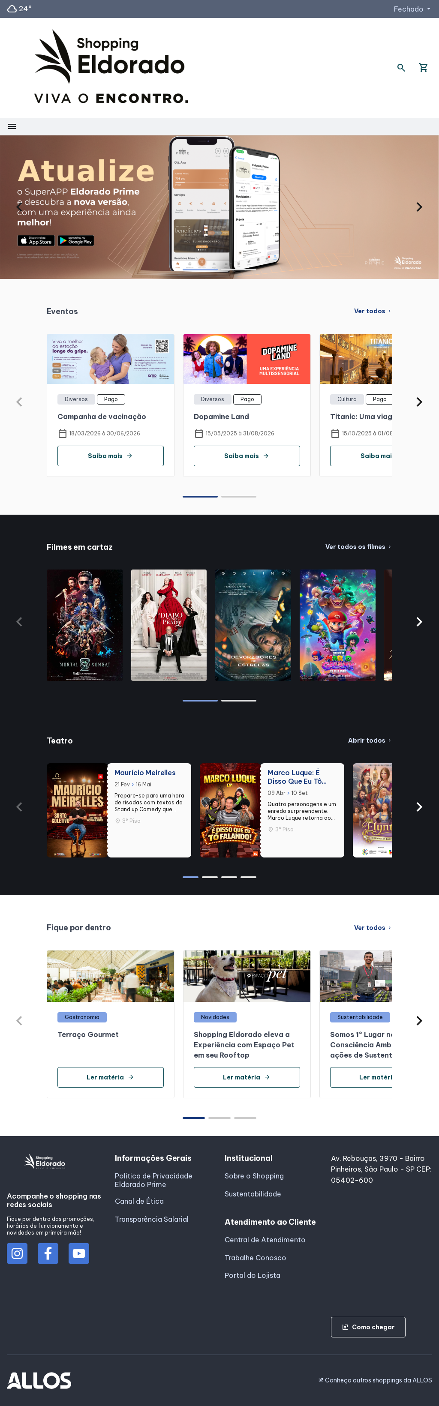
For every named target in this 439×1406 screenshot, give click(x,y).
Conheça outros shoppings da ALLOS (375, 1380)
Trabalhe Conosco (255, 1257)
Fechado (413, 9)
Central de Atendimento (265, 1239)
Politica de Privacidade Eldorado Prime (153, 1180)
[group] (219, 207)
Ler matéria (110, 1077)
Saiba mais (110, 456)
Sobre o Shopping (254, 1176)
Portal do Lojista (252, 1275)
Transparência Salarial (152, 1219)
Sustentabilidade (253, 1194)
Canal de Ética (139, 1201)
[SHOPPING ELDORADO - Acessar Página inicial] (111, 68)
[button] (19, 207)
